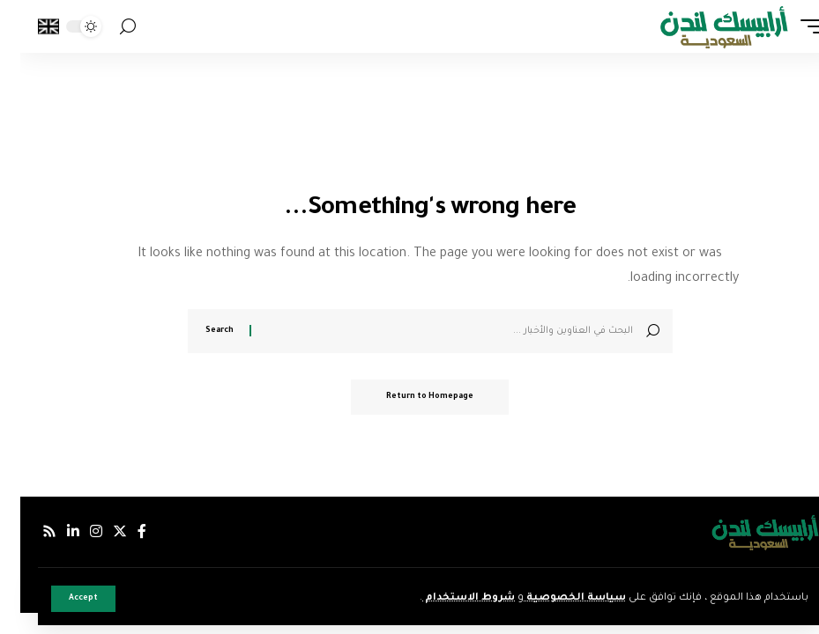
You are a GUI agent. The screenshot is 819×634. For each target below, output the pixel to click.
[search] (107, 27)
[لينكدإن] (52, 531)
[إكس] (99, 531)
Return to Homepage (409, 397)
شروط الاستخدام (448, 598)
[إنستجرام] (75, 531)
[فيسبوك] (121, 531)
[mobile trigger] (786, 26)
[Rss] (29, 531)
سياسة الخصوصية (554, 598)
